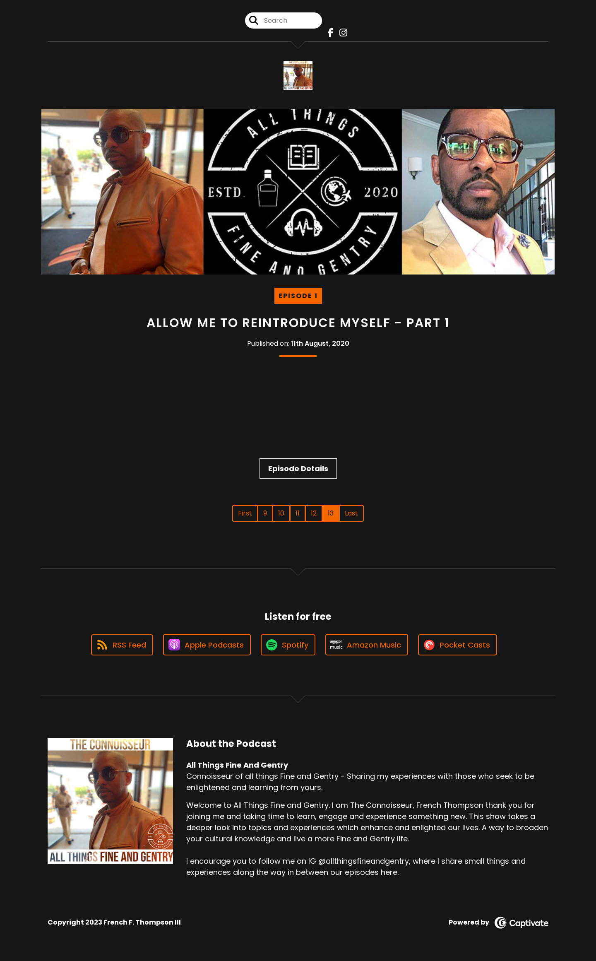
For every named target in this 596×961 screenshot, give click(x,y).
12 (314, 513)
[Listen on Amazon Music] (366, 644)
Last (351, 513)
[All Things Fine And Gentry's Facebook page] (329, 32)
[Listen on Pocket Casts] (457, 644)
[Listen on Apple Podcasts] (207, 644)
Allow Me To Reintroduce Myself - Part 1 (298, 323)
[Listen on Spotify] (288, 644)
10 (281, 513)
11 (298, 513)
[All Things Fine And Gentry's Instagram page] (341, 32)
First (245, 513)
